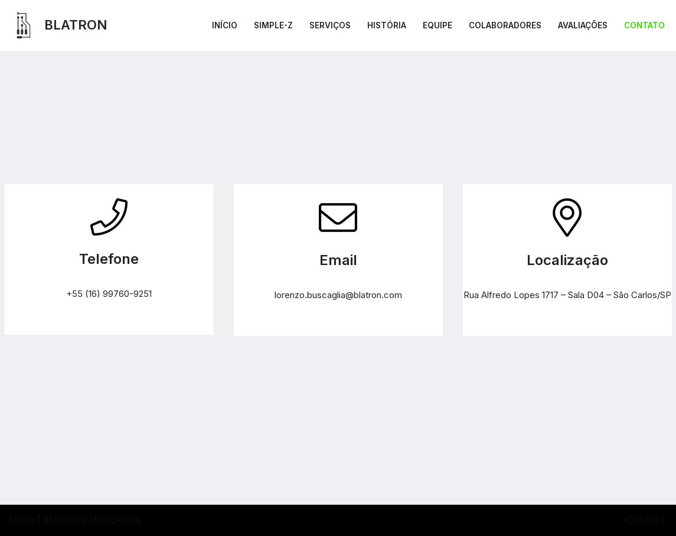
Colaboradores (505, 25)
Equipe (437, 25)
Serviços (330, 25)
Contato (644, 25)
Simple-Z (273, 25)
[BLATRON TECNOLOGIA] (58, 25)
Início (224, 25)
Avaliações (583, 25)
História (386, 25)
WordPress (115, 520)
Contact (645, 520)
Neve (21, 520)
